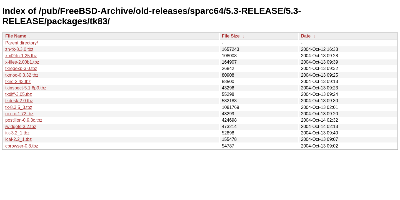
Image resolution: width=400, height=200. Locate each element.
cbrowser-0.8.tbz (21, 146)
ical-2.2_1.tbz (18, 139)
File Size (231, 36)
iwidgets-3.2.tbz (20, 126)
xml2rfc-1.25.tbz (21, 55)
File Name (15, 36)
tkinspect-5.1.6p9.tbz (25, 88)
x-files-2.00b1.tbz (22, 62)
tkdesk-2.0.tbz (19, 100)
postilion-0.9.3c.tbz (23, 120)
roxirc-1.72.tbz (19, 113)
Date (306, 36)
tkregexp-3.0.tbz (21, 68)
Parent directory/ (21, 43)
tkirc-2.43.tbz (18, 81)
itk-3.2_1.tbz (17, 133)
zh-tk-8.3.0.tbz (19, 49)
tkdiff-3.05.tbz (18, 94)
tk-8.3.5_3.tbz (18, 107)
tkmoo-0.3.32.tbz (21, 75)
